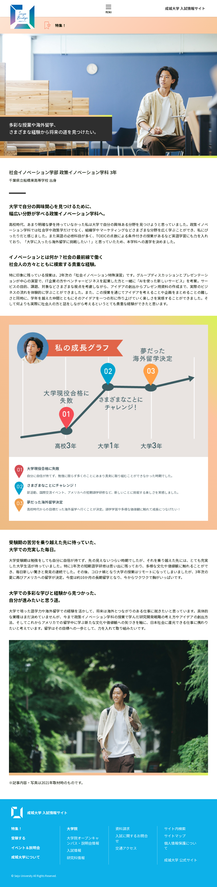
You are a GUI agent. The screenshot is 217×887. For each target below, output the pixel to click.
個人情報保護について (180, 846)
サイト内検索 (175, 828)
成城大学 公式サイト (180, 860)
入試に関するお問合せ (131, 838)
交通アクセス (126, 848)
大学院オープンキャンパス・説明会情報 (83, 840)
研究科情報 (76, 857)
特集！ (60, 25)
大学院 (72, 828)
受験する (18, 838)
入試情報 (74, 850)
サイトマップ (175, 835)
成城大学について (25, 857)
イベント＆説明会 (25, 847)
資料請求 (122, 828)
